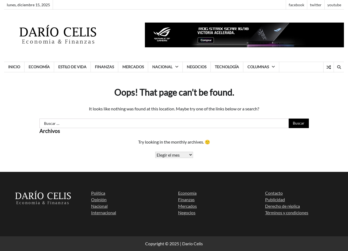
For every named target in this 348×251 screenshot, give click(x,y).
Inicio (14, 66)
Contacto (274, 193)
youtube (334, 4)
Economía (39, 66)
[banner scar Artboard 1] (244, 45)
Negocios (196, 66)
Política (98, 193)
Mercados (133, 66)
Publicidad (275, 199)
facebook (296, 4)
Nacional (162, 66)
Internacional (103, 212)
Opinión (99, 199)
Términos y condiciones (286, 212)
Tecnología (227, 66)
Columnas (258, 66)
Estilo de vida (72, 66)
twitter (316, 4)
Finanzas (104, 66)
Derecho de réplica (282, 206)
